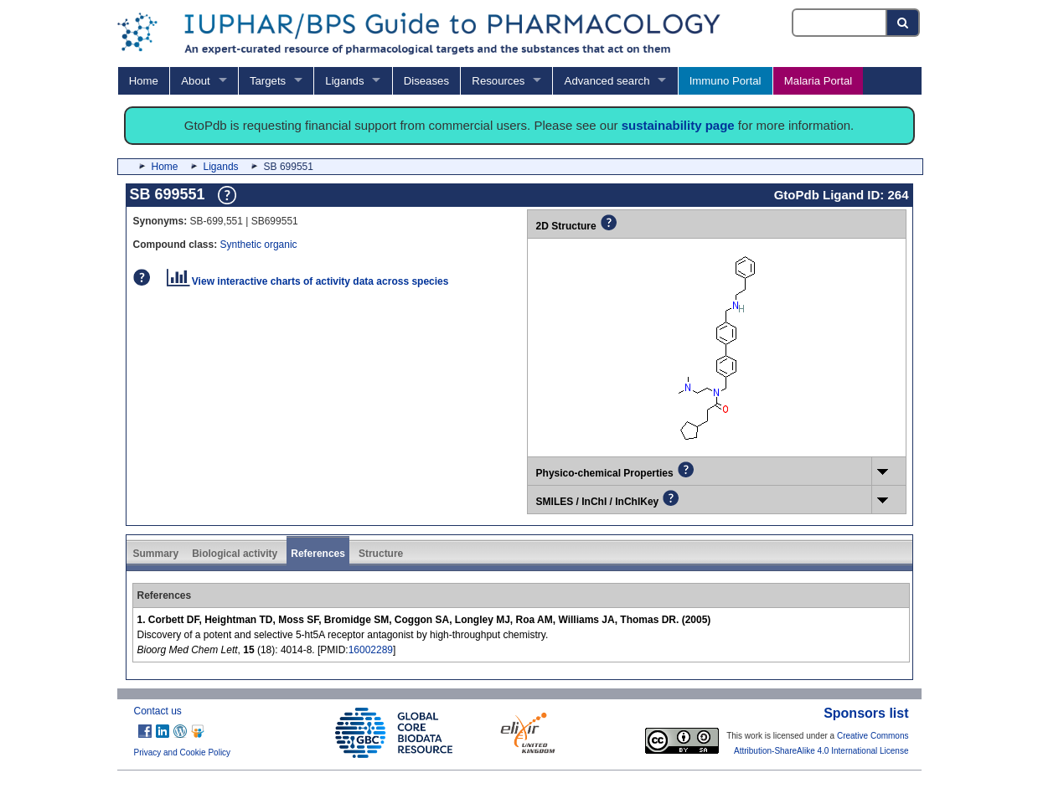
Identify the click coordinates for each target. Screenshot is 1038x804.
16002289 (371, 650)
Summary (156, 553)
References (318, 553)
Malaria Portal (818, 81)
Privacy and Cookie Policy (182, 752)
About (195, 81)
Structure (381, 553)
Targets (268, 81)
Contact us (158, 711)
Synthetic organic (258, 244)
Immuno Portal (725, 81)
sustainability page (678, 125)
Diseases (426, 81)
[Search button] (903, 22)
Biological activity (234, 553)
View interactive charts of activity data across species (308, 281)
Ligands (344, 81)
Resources (498, 81)
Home (143, 81)
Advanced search (607, 81)
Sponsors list (866, 713)
